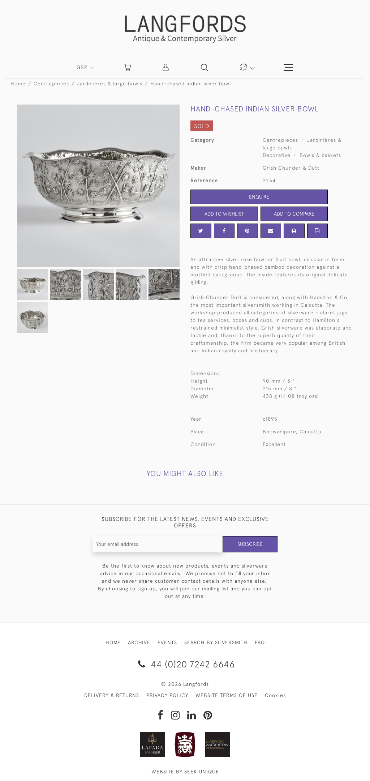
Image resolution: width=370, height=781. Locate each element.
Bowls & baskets (320, 155)
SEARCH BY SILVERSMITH (216, 642)
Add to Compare (294, 214)
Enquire (259, 197)
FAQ (260, 642)
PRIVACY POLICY (167, 695)
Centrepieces (51, 83)
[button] (166, 67)
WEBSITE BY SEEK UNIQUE (185, 771)
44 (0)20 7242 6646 (185, 664)
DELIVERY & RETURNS (111, 695)
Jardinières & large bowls (109, 83)
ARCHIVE (139, 642)
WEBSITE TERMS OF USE (226, 695)
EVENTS (167, 642)
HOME (113, 642)
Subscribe (250, 544)
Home (18, 83)
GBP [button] (83, 67)
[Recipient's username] (157, 544)
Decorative (277, 155)
